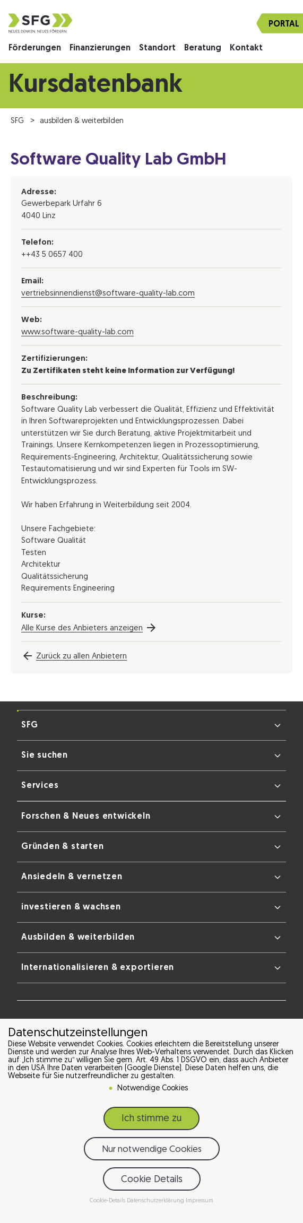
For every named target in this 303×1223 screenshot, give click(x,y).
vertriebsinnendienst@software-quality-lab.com (108, 294)
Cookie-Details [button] (108, 1202)
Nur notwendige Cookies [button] (152, 1151)
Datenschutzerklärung (156, 1202)
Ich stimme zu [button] (151, 1120)
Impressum (199, 1202)
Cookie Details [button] (152, 1181)
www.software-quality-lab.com (77, 332)
